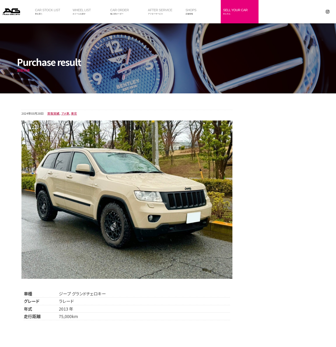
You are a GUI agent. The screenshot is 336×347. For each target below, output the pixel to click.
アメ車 (65, 113)
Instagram (327, 11)
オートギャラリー (16, 11)
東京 (74, 113)
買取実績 (53, 113)
